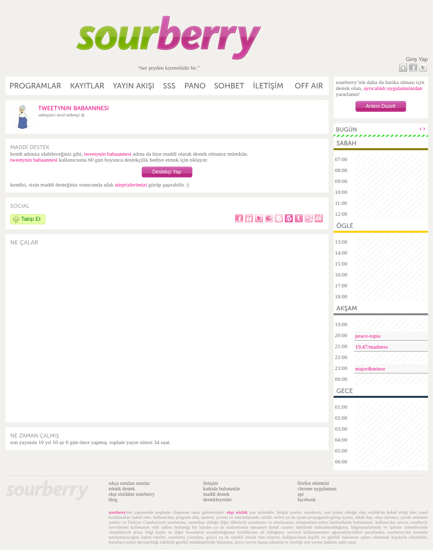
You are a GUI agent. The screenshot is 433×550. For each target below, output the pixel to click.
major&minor (370, 368)
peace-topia (368, 336)
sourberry (117, 512)
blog (113, 499)
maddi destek (216, 494)
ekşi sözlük (237, 512)
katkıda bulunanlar (222, 488)
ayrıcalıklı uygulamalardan (392, 88)
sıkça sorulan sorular (129, 483)
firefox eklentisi (314, 483)
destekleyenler (217, 499)
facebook (307, 499)
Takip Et (31, 219)
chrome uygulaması (317, 488)
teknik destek (122, 488)
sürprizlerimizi (131, 184)
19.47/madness (371, 347)
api (301, 494)
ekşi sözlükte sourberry (132, 494)
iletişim (210, 483)
